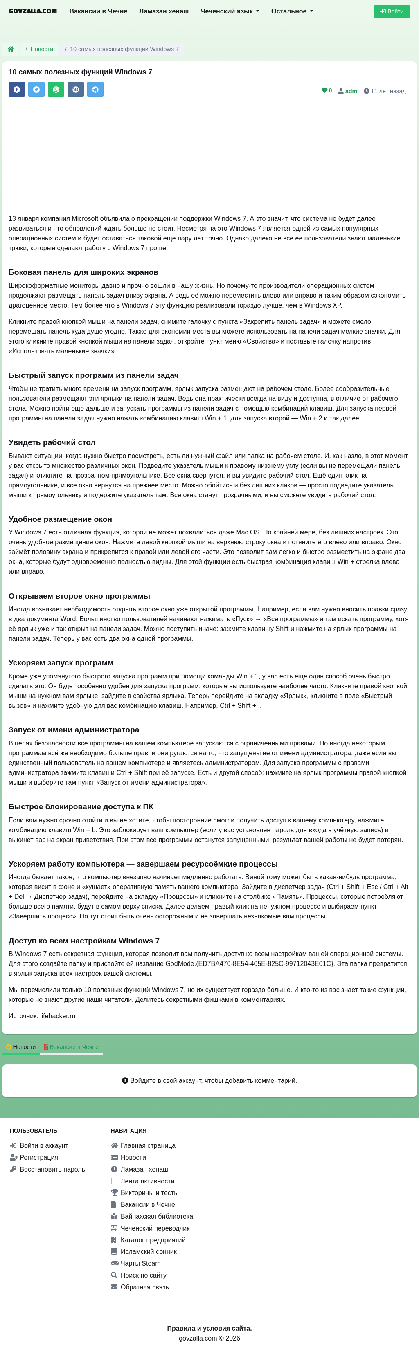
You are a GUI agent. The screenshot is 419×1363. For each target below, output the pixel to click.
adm (352, 91)
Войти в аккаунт (39, 1145)
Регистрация (34, 1157)
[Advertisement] (209, 156)
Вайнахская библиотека (152, 1216)
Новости (42, 49)
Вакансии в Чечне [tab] (71, 1047)
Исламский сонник (144, 1251)
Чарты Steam (136, 1263)
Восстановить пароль (47, 1169)
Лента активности (143, 1181)
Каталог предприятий (148, 1240)
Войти (391, 11)
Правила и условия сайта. (209, 1328)
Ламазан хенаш (164, 11)
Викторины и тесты (145, 1192)
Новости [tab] (21, 1047)
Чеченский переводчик (150, 1228)
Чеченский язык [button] (227, 11)
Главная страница (143, 1145)
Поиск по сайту (139, 1275)
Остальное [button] (290, 11)
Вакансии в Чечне (98, 11)
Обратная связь (140, 1287)
